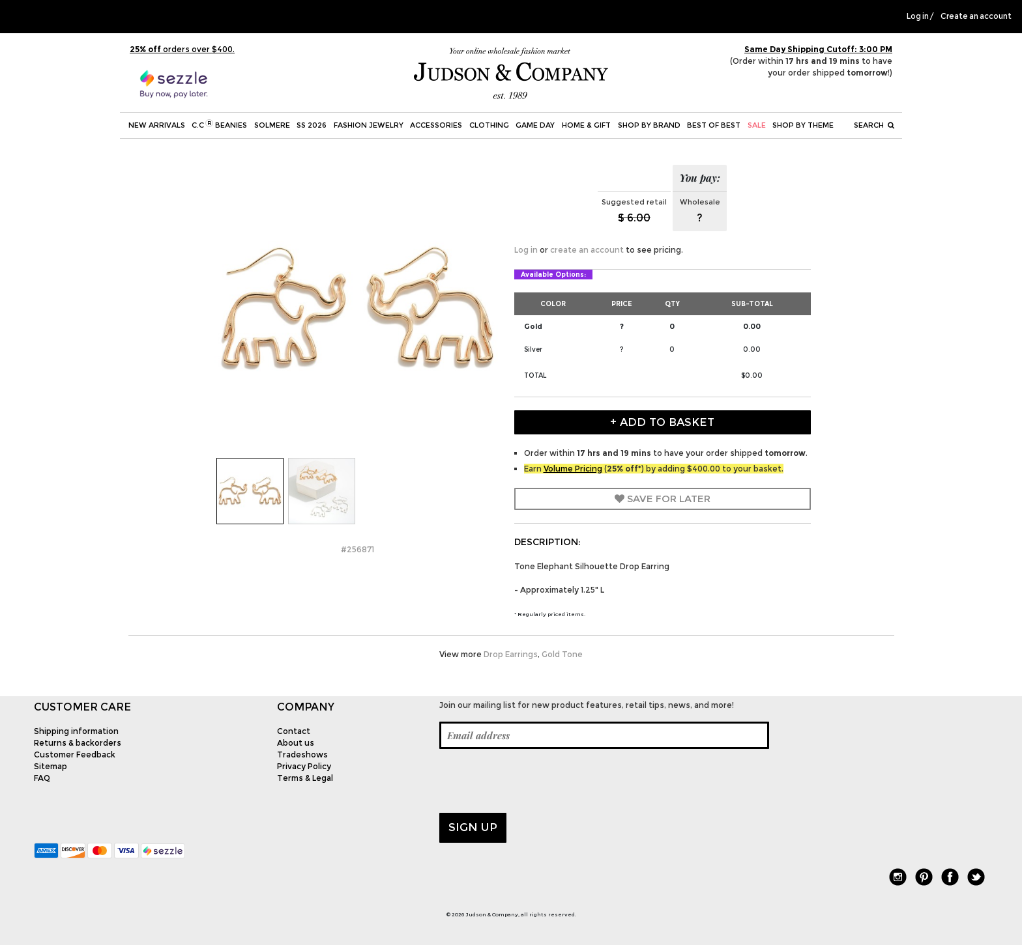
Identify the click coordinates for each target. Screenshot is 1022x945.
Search (874, 125)
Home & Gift (586, 125)
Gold (533, 326)
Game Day (535, 125)
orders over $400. (182, 49)
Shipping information (76, 731)
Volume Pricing (573, 468)
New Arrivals (156, 125)
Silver (533, 349)
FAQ (42, 778)
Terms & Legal (305, 778)
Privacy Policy (304, 766)
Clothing (489, 125)
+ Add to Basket (662, 422)
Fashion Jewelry (368, 125)
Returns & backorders (77, 743)
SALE (757, 125)
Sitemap (50, 766)
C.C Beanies (219, 124)
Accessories (436, 125)
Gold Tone (562, 654)
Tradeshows (302, 754)
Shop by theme (803, 125)
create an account (587, 250)
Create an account (976, 16)
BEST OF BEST (713, 125)
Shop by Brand (649, 125)
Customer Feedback (74, 754)
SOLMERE (272, 125)
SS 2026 (312, 125)
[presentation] (538, 780)
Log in (918, 16)
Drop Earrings (511, 654)
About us (295, 743)
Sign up (472, 827)
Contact (293, 731)
